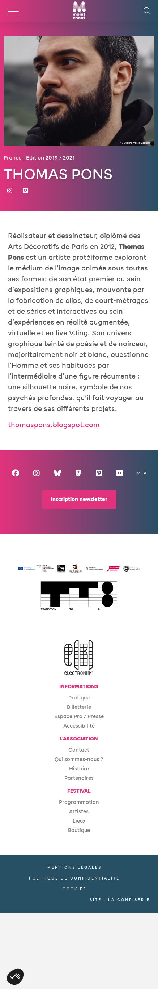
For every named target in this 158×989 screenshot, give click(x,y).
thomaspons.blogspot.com (54, 425)
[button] (15, 976)
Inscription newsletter (79, 499)
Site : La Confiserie (120, 900)
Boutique (79, 830)
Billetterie (79, 707)
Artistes (79, 812)
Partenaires (79, 778)
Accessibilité (79, 726)
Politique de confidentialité (74, 878)
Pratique (79, 698)
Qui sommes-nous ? (79, 759)
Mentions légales (74, 867)
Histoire (79, 769)
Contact (78, 750)
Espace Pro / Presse (79, 716)
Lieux (79, 821)
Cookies (74, 889)
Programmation (79, 802)
